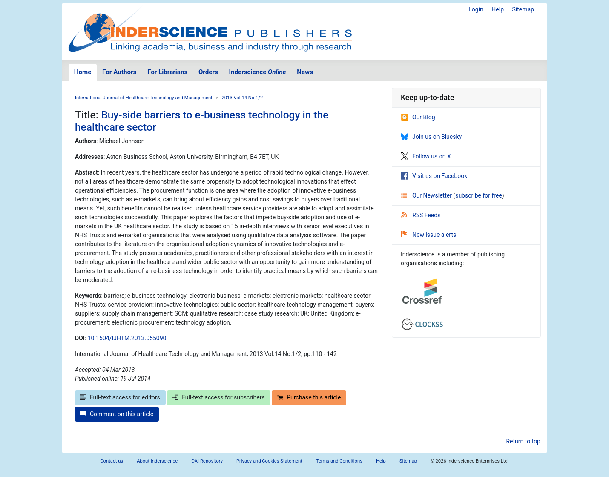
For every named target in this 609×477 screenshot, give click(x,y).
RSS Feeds (420, 215)
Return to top (523, 441)
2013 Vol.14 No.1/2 (242, 98)
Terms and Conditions (339, 461)
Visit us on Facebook (434, 175)
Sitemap (523, 9)
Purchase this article (309, 397)
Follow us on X (426, 156)
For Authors (119, 72)
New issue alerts (428, 234)
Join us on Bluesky (431, 136)
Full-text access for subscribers (218, 397)
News (305, 72)
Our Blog (418, 117)
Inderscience (257, 72)
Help (497, 9)
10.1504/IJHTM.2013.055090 (127, 338)
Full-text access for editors (120, 397)
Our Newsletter (427, 195)
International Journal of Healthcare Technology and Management (144, 98)
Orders (208, 72)
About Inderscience (157, 461)
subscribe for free (478, 195)
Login (475, 9)
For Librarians (167, 72)
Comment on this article (116, 414)
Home (83, 72)
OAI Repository (207, 461)
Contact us (111, 461)
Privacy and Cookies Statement (269, 461)
